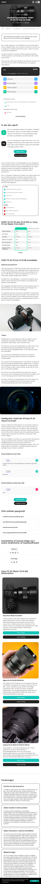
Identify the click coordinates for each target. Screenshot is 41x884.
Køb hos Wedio (20, 151)
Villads (7, 460)
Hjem (2, 28)
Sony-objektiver (17, 28)
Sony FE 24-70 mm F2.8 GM (29, 28)
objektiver (12, 45)
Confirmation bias (18, 865)
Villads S (14, 549)
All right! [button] (34, 880)
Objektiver (8, 28)
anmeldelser (13, 73)
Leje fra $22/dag (21, 701)
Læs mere (14, 629)
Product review (20, 11)
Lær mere (27, 38)
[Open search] (33, 2)
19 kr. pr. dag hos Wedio (20, 155)
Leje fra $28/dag (21, 637)
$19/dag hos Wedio (20, 503)
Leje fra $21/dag (21, 764)
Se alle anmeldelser (20, 116)
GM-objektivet (8, 268)
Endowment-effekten (27, 858)
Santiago (8, 471)
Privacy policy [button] (5, 882)
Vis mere (20, 252)
